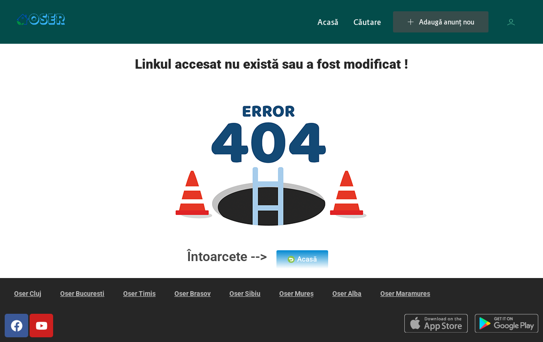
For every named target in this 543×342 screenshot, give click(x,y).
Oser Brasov (192, 293)
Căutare (367, 22)
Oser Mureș (296, 293)
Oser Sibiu (244, 293)
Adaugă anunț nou (440, 22)
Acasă (327, 22)
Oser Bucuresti (82, 293)
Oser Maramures (405, 293)
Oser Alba (347, 293)
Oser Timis (139, 293)
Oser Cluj (27, 293)
